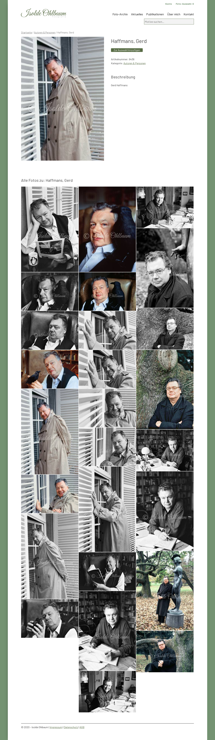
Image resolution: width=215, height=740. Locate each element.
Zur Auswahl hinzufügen (127, 50)
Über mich (173, 14)
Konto (168, 3)
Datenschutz (71, 727)
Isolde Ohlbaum (43, 13)
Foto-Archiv (120, 14)
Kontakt (189, 14)
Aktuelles (137, 14)
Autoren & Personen (44, 32)
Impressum (56, 727)
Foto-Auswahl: (185, 3)
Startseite (26, 32)
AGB (82, 727)
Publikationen (155, 14)
